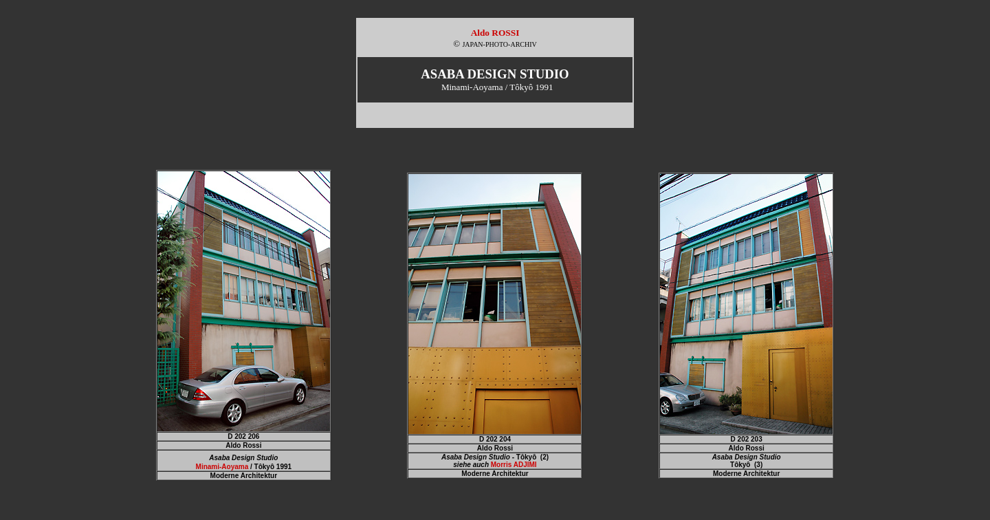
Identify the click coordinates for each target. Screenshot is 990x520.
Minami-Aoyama (222, 466)
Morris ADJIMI (514, 464)
